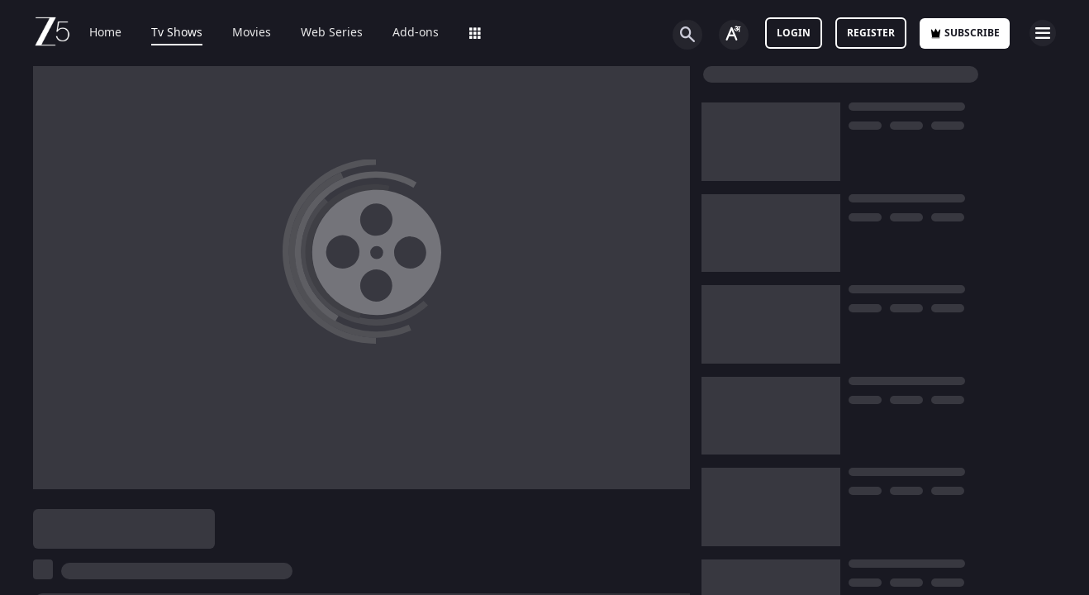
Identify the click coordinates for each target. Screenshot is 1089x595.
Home (105, 33)
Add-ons (415, 33)
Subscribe (965, 33)
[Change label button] (734, 35)
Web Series (332, 33)
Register (871, 33)
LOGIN (794, 33)
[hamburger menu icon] (1043, 33)
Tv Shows (176, 33)
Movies (251, 33)
